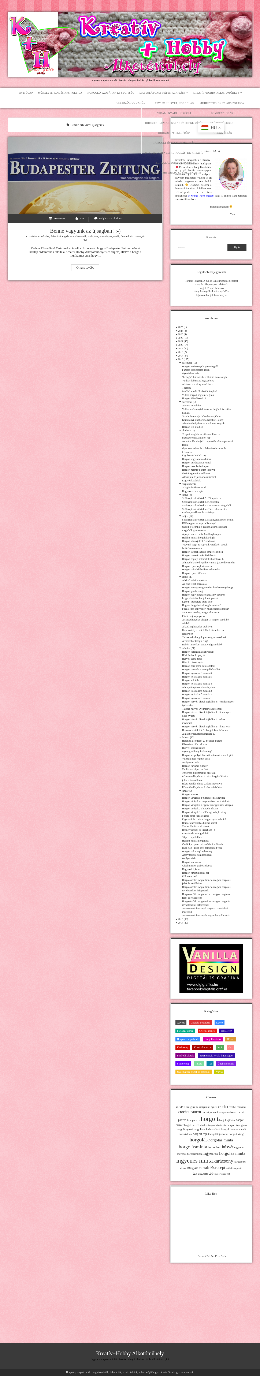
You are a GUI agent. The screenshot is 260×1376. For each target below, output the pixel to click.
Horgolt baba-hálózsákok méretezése (201, 569)
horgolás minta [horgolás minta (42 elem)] (220, 1140)
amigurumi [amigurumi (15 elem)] (192, 1106)
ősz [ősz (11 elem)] (228, 1173)
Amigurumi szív (190, 762)
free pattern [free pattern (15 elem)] (193, 1120)
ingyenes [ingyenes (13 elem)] (239, 1147)
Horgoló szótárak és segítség (110, 92)
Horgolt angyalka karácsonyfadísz (211, 291)
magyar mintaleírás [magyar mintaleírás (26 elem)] (201, 1168)
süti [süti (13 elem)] (240, 1168)
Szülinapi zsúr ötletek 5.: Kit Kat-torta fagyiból (206, 505)
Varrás (219, 1071)
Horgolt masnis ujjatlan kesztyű (198, 469)
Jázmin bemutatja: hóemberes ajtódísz (202, 416)
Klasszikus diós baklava (194, 744)
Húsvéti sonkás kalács (193, 747)
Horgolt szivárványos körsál (196, 462)
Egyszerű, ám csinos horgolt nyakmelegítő (204, 819)
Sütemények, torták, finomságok (116, 236)
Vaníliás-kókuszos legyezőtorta (198, 380)
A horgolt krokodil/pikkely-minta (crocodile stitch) (208, 562)
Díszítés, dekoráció (51, 236)
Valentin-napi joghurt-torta (196, 758)
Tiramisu (187, 387)
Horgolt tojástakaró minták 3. (197, 690)
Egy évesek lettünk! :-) (194, 455)
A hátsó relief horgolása (194, 580)
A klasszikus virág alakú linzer (198, 384)
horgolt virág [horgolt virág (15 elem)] (236, 1134)
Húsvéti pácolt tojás (192, 662)
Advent (181, 1022)
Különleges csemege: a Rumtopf (199, 523)
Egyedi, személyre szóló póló (197, 601)
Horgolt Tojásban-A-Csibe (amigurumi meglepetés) (211, 280)
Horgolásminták (78, 236)
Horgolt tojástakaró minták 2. (197, 694)
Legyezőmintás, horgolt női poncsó (200, 598)
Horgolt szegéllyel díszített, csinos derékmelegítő (207, 755)
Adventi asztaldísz (191, 405)
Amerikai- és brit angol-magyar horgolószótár (206, 915)
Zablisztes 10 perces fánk (195, 769)
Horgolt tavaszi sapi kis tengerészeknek (202, 551)
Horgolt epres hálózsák (194, 573)
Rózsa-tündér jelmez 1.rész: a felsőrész (202, 787)
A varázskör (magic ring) (195, 640)
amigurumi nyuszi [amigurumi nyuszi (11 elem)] (208, 1106)
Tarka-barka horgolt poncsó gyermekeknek (204, 637)
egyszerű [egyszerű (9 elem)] (226, 1112)
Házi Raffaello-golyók (193, 655)
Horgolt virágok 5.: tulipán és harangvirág (204, 797)
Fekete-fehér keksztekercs (195, 815)
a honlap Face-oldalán (200, 195)
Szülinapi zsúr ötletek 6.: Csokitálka (200, 501)
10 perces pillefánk (192, 837)
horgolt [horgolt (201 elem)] (209, 1118)
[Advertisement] (211, 1297)
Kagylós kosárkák (191, 480)
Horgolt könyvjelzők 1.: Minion (198, 541)
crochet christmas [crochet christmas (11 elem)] (237, 1106)
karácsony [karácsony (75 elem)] (223, 1161)
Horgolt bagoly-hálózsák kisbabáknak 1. (203, 559)
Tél (85, 240)
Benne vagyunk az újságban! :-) (85, 231)
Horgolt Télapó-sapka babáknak (211, 284)
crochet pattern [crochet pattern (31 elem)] (189, 1112)
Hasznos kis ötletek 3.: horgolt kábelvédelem (205, 730)
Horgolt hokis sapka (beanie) (197, 851)
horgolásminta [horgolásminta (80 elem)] (193, 1146)
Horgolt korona (190, 794)
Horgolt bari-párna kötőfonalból (198, 665)
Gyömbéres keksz (191, 373)
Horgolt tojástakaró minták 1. (197, 698)
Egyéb (65, 236)
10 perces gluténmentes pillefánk (199, 772)
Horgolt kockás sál (191, 862)
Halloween (226, 1030)
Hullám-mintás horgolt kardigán (198, 537)
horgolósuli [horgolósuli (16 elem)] (214, 1147)
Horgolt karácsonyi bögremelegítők (200, 366)
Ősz (96, 236)
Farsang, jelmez (185, 1030)
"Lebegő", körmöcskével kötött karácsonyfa (204, 377)
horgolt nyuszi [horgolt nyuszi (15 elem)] (185, 1129)
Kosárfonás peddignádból (195, 833)
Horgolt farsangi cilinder (195, 765)
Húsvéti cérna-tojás (192, 658)
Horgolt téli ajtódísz (192, 426)
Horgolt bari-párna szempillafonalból (201, 669)
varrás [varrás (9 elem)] (223, 1174)
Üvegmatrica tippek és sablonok (193, 1071)
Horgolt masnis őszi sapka (195, 466)
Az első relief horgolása (194, 583)
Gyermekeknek (207, 1030)
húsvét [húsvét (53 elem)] (228, 1146)
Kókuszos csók (190, 876)
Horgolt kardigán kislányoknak (198, 651)
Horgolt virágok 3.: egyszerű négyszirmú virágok (207, 804)
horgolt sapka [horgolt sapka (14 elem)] (201, 1129)
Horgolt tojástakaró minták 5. (197, 676)
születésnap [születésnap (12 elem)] (232, 1168)
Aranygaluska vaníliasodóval (197, 854)
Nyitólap (26, 92)
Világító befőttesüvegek (194, 487)
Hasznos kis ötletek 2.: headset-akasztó (202, 740)
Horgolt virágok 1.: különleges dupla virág (204, 812)
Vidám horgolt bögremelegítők (198, 395)
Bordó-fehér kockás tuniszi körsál (199, 822)
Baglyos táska (189, 858)
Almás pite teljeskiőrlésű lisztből (199, 477)
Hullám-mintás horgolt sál (195, 840)
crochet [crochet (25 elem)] (223, 1107)
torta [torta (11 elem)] (205, 1173)
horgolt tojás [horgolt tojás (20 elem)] (201, 1134)
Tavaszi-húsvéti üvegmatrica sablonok (202, 708)
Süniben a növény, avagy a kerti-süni (201, 612)
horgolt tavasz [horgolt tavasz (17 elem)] (229, 1129)
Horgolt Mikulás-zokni (194, 398)
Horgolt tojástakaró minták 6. (197, 673)
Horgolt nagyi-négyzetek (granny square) (203, 594)
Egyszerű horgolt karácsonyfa (211, 295)
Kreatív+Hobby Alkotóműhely (216, 92)
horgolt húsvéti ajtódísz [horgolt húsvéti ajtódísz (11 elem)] (196, 1125)
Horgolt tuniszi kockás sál (195, 872)
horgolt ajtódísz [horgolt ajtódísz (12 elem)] (227, 1120)
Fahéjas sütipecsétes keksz (195, 369)
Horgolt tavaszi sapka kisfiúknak (199, 555)
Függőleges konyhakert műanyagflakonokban (205, 608)
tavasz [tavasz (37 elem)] (198, 1173)
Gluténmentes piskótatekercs (197, 865)
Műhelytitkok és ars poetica (60, 92)
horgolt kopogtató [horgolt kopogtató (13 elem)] (237, 1125)
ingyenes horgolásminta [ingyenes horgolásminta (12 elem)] (189, 1153)
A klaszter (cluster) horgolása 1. (198, 733)
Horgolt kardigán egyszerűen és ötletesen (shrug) (207, 587)
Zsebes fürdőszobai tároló (195, 826)
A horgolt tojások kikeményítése (199, 687)
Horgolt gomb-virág (192, 591)
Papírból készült (185, 1055)
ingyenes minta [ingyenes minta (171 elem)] (194, 1160)
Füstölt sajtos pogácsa (193, 616)
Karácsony (182, 1047)
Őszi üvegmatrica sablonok (196, 473)
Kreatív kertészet (203, 1047)
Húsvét (230, 1039)
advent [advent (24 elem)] (180, 1107)
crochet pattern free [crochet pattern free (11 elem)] (211, 1112)
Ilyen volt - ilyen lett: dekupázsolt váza (202, 847)
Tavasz (137, 236)
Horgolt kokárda (190, 680)
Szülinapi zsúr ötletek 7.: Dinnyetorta (201, 498)
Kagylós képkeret (191, 869)
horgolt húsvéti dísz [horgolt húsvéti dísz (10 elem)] (217, 1125)
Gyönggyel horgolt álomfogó (197, 751)
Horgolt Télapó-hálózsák (211, 288)
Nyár (90, 236)
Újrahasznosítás (226, 1063)
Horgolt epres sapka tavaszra (197, 566)
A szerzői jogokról (130, 102)
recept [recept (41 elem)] (220, 1167)
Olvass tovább (87, 268)
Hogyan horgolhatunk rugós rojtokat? (201, 605)
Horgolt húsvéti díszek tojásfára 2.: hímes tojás (206, 726)
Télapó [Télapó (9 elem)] (216, 1174)
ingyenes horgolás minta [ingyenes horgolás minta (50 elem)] (224, 1153)
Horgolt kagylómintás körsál (197, 459)
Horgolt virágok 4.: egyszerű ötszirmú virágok (206, 801)
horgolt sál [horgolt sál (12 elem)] (214, 1129)
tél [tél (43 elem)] (211, 1173)
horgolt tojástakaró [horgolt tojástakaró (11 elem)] (218, 1134)
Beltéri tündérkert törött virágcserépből (202, 644)
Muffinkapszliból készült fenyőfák (200, 391)
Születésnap (183, 1063)
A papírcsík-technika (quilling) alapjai (202, 534)
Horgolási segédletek (188, 1039)
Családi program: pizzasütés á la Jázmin (202, 844)
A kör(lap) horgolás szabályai (197, 626)
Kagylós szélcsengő (192, 491)
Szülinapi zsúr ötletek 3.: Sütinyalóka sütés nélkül (208, 519)
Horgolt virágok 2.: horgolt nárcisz (200, 808)
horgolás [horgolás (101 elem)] (199, 1139)
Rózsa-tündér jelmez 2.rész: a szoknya (202, 783)
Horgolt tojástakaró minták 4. (197, 683)
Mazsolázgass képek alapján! (162, 92)
